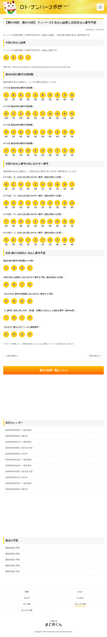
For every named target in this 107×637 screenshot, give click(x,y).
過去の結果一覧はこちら (53, 370)
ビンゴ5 (26, 604)
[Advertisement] (53, 397)
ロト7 (80, 592)
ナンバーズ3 (26, 610)
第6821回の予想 (12, 571)
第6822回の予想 (12, 565)
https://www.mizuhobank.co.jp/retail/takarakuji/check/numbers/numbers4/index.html (41, 67)
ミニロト (80, 598)
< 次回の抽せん (11, 356)
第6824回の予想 (12, 554)
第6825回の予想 (12, 548)
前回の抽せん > (95, 356)
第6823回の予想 (12, 560)
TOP (27, 592)
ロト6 (26, 598)
